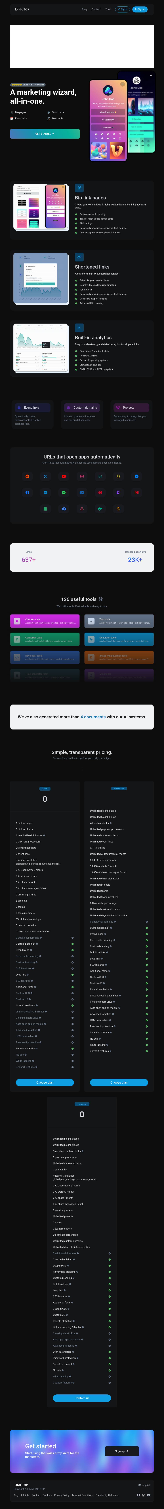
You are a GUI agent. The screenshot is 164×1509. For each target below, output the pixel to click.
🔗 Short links (55, 112)
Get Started (44, 133)
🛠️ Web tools (55, 118)
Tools (108, 9)
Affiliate (25, 1495)
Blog (84, 9)
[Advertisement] (82, 46)
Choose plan (45, 1082)
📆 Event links (18, 118)
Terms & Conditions (82, 1495)
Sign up (140, 9)
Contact (96, 9)
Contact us (82, 1398)
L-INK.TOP (22, 9)
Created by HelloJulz (107, 1495)
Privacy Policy (61, 1495)
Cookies (47, 1495)
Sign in (122, 9)
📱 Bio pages (18, 112)
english (144, 1485)
